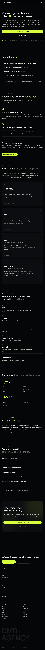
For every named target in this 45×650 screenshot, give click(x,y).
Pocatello (5, 405)
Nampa (4, 402)
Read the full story (7, 435)
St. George (26, 389)
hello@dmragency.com (23, 562)
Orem (4, 388)
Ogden (4, 389)
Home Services (5, 592)
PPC (3, 575)
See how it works (23, 35)
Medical (3, 594)
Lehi (24, 388)
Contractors (4, 596)
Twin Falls (26, 404)
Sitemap (3, 647)
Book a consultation (8, 562)
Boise (4, 400)
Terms (19, 647)
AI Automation (5, 577)
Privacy (14, 647)
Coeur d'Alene (6, 404)
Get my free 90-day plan (22, 31)
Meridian (25, 400)
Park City (25, 391)
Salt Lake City (7, 386)
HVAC (3, 585)
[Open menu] (41, 2)
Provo (24, 386)
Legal (3, 589)
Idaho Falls (26, 402)
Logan (4, 391)
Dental (3, 587)
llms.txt (9, 647)
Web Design (4, 571)
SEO (3, 573)
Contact (24, 647)
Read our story (22, 526)
